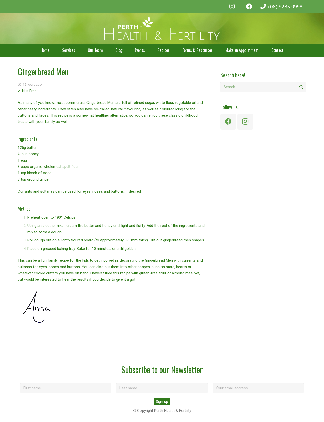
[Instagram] (232, 6)
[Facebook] (249, 6)
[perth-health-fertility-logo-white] (162, 28)
